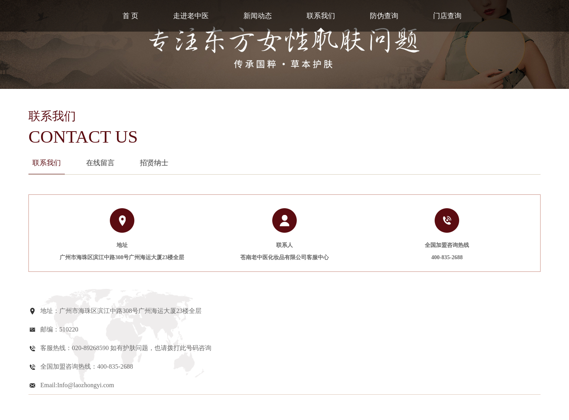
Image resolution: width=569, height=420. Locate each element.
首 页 (130, 16)
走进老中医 (191, 16)
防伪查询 (384, 16)
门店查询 (447, 16)
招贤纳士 (154, 163)
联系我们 (321, 16)
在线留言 (100, 163)
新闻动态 (257, 16)
